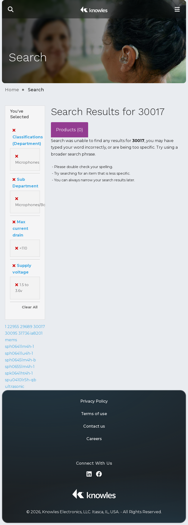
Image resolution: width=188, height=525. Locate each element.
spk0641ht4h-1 (19, 373)
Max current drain (20, 228)
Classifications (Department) (27, 137)
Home (12, 89)
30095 (11, 333)
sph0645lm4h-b (20, 360)
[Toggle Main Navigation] (177, 9)
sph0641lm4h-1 (19, 346)
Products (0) (69, 129)
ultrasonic (14, 386)
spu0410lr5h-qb (20, 380)
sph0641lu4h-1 (19, 353)
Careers (94, 438)
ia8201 (36, 333)
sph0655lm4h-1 (20, 366)
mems (11, 340)
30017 (39, 326)
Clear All (29, 307)
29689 (26, 326)
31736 (23, 333)
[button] (11, 9)
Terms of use (94, 413)
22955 (13, 326)
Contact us (94, 426)
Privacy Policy (94, 401)
